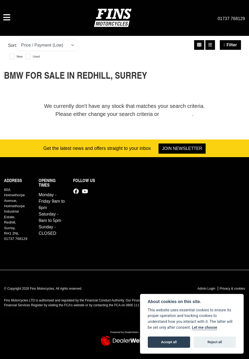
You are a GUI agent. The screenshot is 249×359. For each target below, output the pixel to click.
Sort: (12, 45)
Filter (230, 45)
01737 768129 (231, 18)
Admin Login (206, 288)
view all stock (176, 114)
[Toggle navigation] (7, 18)
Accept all (169, 342)
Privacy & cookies (232, 288)
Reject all (215, 342)
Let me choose (204, 327)
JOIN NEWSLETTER (182, 148)
